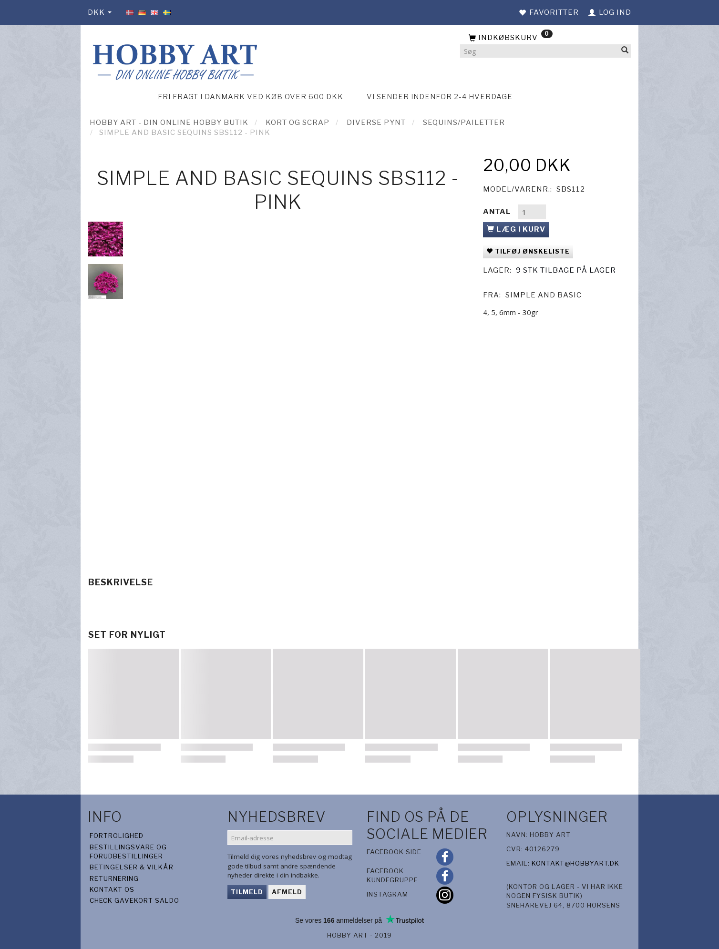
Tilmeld (247, 892)
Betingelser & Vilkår (132, 867)
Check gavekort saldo (134, 900)
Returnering (114, 878)
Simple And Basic (543, 295)
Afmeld (287, 892)
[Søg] (625, 51)
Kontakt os (112, 889)
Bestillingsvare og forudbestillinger (128, 851)
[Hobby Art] (173, 60)
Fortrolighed (117, 835)
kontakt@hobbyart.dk (575, 863)
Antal (498, 211)
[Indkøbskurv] (545, 38)
